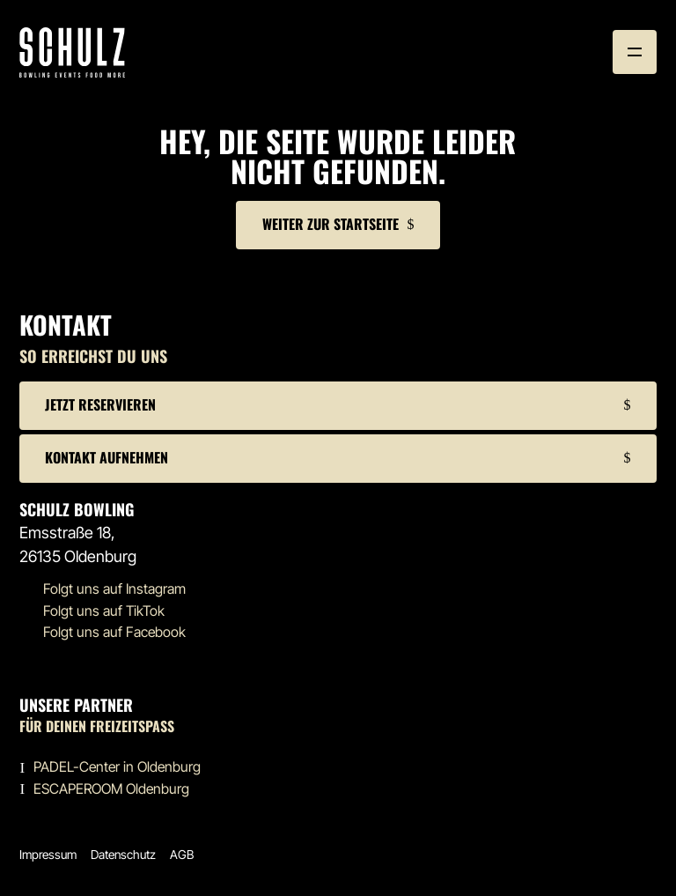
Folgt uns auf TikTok (104, 611)
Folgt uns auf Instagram (114, 589)
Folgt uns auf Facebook (114, 632)
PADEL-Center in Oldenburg (117, 767)
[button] (635, 52)
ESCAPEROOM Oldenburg (111, 789)
